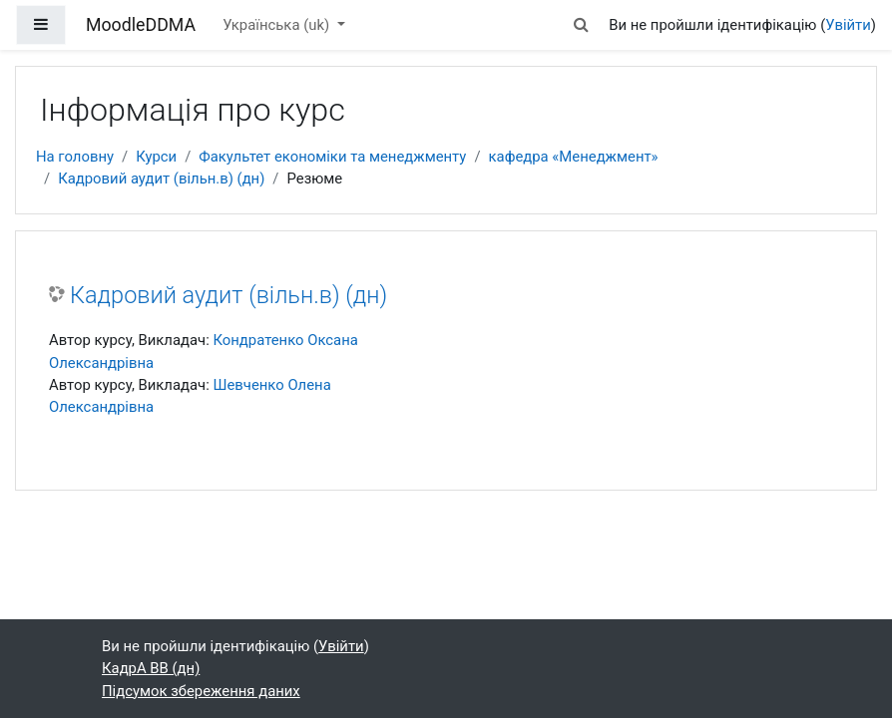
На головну (75, 157)
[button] (581, 25)
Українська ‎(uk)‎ (278, 25)
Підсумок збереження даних (201, 691)
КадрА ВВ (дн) (151, 668)
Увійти (848, 25)
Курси (156, 157)
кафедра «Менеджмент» (574, 157)
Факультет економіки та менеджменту (332, 157)
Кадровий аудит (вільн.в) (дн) (161, 178)
